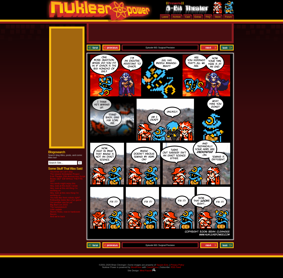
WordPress (136, 267)
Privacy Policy (177, 265)
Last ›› (226, 47)
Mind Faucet (147, 270)
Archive (177, 17)
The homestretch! (58, 207)
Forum (228, 17)
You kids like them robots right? (65, 197)
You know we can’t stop (61, 171)
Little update (56, 209)
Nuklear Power (98, 12)
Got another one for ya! (61, 202)
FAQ (208, 17)
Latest (165, 17)
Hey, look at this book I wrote (64, 186)
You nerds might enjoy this (62, 183)
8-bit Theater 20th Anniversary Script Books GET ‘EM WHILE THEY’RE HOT (67, 178)
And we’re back (57, 216)
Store (218, 17)
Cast (187, 17)
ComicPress (152, 267)
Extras (198, 17)
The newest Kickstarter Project (64, 174)
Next (209, 47)
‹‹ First (94, 47)
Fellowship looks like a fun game (65, 200)
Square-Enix (162, 265)
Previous (111, 47)
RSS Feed (176, 267)
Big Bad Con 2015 (59, 204)
